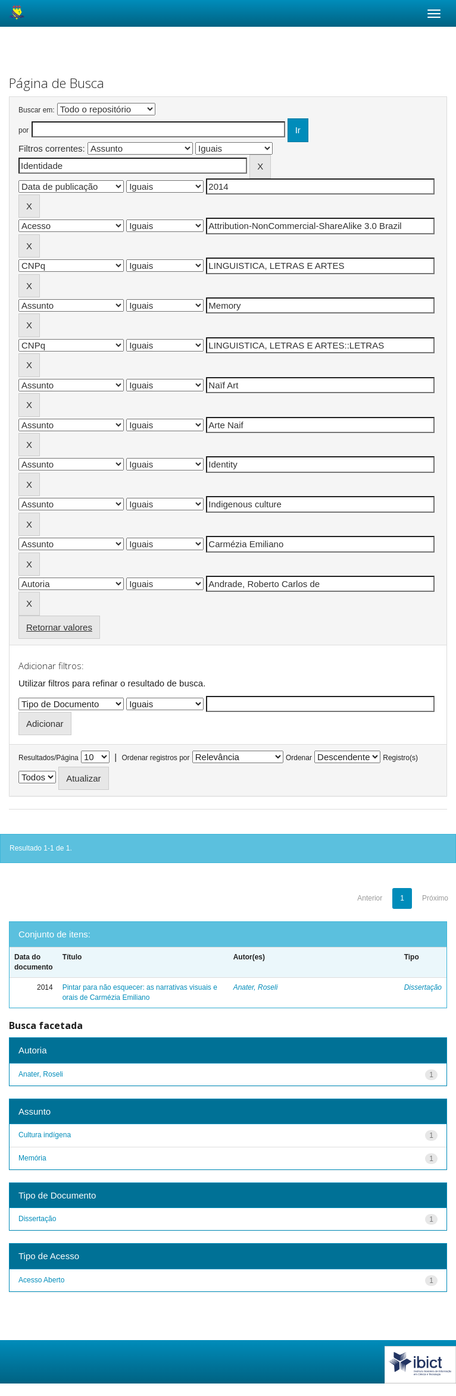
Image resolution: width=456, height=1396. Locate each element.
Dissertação (423, 987)
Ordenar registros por (155, 758)
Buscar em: (36, 110)
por (23, 130)
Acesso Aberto (41, 1280)
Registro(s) (400, 758)
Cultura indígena (44, 1135)
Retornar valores (59, 627)
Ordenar (299, 758)
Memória (32, 1158)
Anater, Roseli (255, 987)
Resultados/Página (48, 758)
